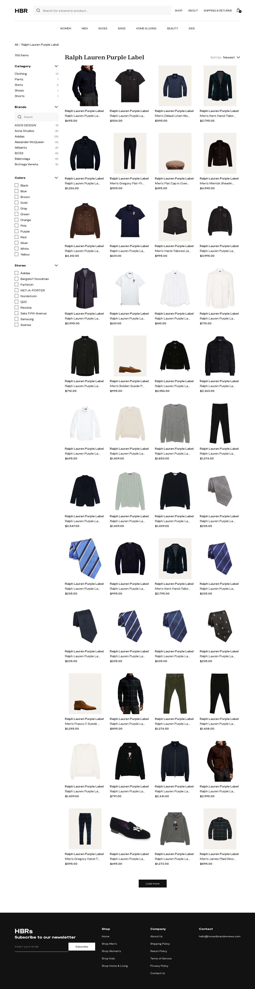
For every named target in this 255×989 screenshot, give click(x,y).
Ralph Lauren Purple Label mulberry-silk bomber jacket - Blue (173, 791)
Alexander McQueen (29, 142)
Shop (178, 10)
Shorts (20, 96)
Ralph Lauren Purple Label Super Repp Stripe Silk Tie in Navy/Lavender (218, 588)
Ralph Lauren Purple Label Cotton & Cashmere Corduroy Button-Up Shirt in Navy (83, 115)
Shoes (102, 28)
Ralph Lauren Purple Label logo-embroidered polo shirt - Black (128, 115)
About (193, 10)
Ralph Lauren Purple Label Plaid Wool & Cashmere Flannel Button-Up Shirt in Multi (128, 723)
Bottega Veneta (26, 164)
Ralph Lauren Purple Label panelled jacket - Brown (83, 250)
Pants (19, 79)
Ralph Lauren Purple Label (84, 110)
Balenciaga (22, 158)
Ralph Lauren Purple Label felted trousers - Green (173, 723)
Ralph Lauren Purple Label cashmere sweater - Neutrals (128, 453)
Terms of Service (161, 958)
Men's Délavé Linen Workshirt (173, 115)
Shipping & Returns (218, 10)
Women (65, 28)
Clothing (21, 73)
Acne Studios (24, 130)
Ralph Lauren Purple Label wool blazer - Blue (83, 521)
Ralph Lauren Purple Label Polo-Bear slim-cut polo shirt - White (128, 318)
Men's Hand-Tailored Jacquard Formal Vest (173, 250)
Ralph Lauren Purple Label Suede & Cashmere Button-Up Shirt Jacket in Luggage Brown (218, 791)
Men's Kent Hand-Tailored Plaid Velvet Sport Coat (173, 588)
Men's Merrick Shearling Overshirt (218, 183)
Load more (152, 883)
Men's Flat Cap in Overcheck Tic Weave (173, 183)
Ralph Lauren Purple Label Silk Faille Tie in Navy (83, 656)
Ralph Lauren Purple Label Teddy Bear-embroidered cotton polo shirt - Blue (128, 250)
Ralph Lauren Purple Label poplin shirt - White (83, 453)
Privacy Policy (159, 965)
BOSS (19, 153)
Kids (192, 28)
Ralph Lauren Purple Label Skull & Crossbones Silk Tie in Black (218, 656)
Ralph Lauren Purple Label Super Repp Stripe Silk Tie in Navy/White (128, 656)
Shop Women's (111, 951)
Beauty (172, 28)
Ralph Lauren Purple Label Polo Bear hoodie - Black (128, 791)
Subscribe (82, 946)
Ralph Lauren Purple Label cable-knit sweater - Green (128, 521)
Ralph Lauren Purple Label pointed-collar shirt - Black (83, 386)
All (16, 44)
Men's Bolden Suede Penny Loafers (128, 386)
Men (85, 28)
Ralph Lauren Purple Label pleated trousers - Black (218, 723)
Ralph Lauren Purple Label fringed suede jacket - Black (173, 386)
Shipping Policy (160, 943)
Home (105, 936)
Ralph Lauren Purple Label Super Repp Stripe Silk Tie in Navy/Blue (173, 656)
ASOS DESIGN (25, 125)
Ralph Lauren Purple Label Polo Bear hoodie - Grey (173, 858)
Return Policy (158, 951)
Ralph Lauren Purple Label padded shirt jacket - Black (218, 386)
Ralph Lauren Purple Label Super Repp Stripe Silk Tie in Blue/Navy (83, 588)
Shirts (19, 84)
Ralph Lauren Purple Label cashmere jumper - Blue (128, 588)
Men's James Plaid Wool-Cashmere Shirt (218, 858)
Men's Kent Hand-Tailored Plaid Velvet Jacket (218, 115)
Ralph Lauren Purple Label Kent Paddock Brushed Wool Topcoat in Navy (83, 318)
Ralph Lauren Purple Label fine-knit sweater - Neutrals (83, 791)
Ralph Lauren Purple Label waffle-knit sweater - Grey (173, 453)
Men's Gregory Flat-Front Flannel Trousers (128, 183)
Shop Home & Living (115, 965)
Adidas (20, 136)
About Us (156, 936)
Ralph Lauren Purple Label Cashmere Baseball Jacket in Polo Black (218, 250)
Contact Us (157, 973)
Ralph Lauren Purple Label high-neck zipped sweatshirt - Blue (83, 183)
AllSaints (21, 147)
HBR (21, 10)
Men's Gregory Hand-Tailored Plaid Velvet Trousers (83, 858)
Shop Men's (109, 943)
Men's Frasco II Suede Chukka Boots (83, 723)
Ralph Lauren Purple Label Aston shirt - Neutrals (173, 318)
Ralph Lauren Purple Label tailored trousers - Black (218, 453)
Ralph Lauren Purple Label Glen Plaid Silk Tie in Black (218, 521)
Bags (121, 28)
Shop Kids (108, 958)
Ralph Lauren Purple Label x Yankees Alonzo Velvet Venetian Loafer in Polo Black (128, 858)
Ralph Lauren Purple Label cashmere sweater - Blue (173, 521)
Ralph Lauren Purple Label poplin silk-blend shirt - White (218, 318)
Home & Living (146, 28)
